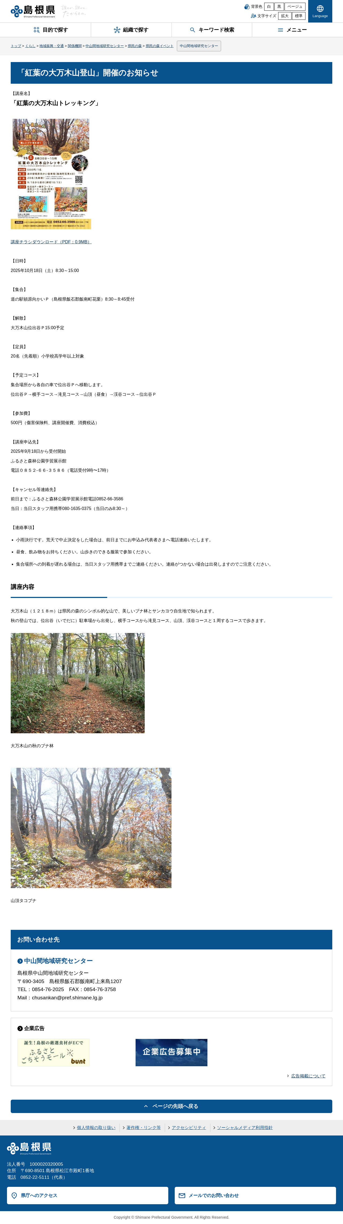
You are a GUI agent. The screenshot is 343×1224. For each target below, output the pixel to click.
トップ (16, 46)
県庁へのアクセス (39, 1195)
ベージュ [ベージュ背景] (295, 7)
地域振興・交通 (51, 46)
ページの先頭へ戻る (175, 1106)
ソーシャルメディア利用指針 (245, 1127)
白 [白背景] (269, 7)
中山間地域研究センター (104, 46)
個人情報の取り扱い (96, 1127)
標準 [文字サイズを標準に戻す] (299, 16)
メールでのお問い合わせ (214, 1195)
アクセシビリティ (189, 1127)
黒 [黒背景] (279, 7)
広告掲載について (308, 1076)
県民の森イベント (160, 46)
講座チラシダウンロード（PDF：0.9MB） (51, 242)
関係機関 (75, 46)
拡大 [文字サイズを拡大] (285, 16)
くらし (30, 46)
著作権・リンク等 (143, 1127)
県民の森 (135, 46)
